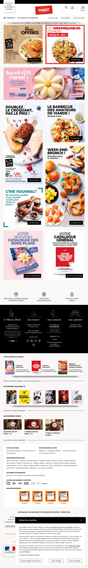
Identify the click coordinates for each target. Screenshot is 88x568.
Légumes (49, 463)
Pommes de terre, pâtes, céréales (64, 463)
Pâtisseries (44, 465)
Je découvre (76, 95)
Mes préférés (65, 18)
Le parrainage (11, 453)
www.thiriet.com (54, 527)
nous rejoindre (75, 319)
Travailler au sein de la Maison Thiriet (75, 325)
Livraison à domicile (69, 451)
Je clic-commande (32, 276)
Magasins (42, 451)
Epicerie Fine (11, 468)
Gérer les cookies (74, 546)
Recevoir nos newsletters (33, 381)
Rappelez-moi (54, 336)
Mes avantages (79, 18)
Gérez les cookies (13, 519)
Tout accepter (74, 561)
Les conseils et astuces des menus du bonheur (29, 475)
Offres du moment (13, 460)
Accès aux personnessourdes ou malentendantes (54, 344)
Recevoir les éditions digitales (13, 381)
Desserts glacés (34, 465)
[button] (72, 8)
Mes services (53, 18)
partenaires (69, 527)
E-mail (54, 339)
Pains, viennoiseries (55, 465)
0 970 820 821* (55, 327)
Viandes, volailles (38, 463)
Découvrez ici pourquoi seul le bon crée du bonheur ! (13, 326)
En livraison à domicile (14, 451)
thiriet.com (13, 517)
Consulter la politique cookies (29, 555)
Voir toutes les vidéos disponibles (14, 440)
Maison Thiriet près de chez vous (33, 325)
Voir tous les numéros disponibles (15, 410)
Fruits (20, 465)
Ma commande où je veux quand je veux (33, 331)
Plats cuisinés (11, 463)
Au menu (9, 475)
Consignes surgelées (54, 451)
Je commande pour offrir (47, 453)
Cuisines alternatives (70, 465)
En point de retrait (29, 451)
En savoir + (44, 483)
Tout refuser (56, 561)
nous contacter (54, 319)
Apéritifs (23, 460)
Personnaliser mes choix (31, 561)
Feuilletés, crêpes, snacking (48, 460)
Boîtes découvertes (22, 468)
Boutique (33, 468)
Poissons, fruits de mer (24, 463)
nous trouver (34, 319)
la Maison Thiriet (12, 319)
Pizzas (60, 460)
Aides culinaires (12, 465)
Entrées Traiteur (32, 460)
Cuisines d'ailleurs (70, 460)
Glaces (25, 465)
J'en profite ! (34, 60)
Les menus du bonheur (28, 18)
